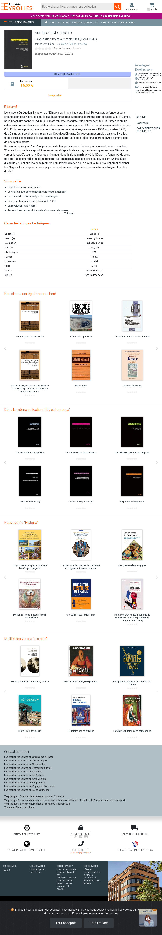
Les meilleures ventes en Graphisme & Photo (29, 756)
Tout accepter (65, 923)
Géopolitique (63, 803)
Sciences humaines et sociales (37, 796)
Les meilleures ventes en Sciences (23, 771)
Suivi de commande (66, 869)
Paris (31, 807)
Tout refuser (99, 923)
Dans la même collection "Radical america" (37, 409)
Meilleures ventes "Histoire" (25, 639)
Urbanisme (62, 800)
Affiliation (88, 869)
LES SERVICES (91, 866)
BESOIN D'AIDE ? (65, 866)
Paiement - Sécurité (66, 878)
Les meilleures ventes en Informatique (25, 760)
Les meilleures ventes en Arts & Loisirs (25, 779)
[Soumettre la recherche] (117, 6)
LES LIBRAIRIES (37, 866)
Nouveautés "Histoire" (21, 523)
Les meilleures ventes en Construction (25, 764)
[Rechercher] (77, 6)
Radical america (94, 243)
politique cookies (96, 909)
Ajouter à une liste (67, 74)
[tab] (36, 83)
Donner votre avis (71, 48)
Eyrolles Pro (35, 872)
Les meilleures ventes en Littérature (24, 775)
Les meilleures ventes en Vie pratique (24, 782)
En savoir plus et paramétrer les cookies (95, 913)
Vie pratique (11, 796)
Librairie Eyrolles (38, 869)
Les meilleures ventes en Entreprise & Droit (27, 768)
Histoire (60, 796)
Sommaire (143, 122)
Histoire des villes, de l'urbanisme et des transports (98, 800)
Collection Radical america (72, 44)
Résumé (141, 117)
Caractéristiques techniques (148, 130)
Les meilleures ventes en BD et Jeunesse (26, 790)
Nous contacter (64, 883)
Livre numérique (64, 880)
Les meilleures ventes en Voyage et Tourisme (29, 786)
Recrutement (90, 878)
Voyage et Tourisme (15, 807)
